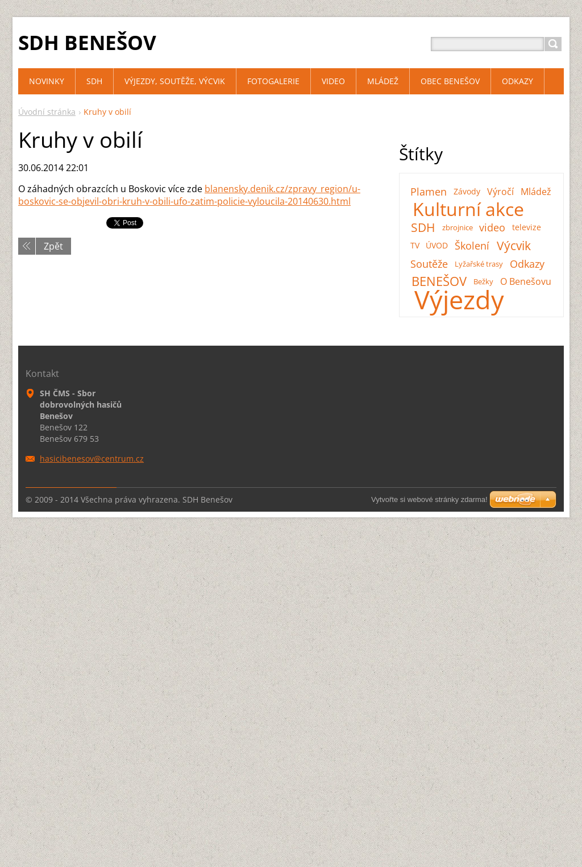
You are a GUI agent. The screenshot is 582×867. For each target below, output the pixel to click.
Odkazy (527, 264)
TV (414, 245)
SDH (423, 227)
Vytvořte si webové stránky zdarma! (429, 499)
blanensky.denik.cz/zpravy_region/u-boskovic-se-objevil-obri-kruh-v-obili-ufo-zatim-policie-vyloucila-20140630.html (189, 195)
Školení (472, 245)
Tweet (119, 222)
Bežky (483, 281)
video (492, 227)
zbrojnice (457, 227)
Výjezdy (459, 299)
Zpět (53, 246)
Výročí (500, 191)
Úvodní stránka (47, 111)
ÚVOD (437, 245)
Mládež (536, 191)
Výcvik (514, 246)
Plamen (428, 191)
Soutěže (429, 264)
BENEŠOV (439, 281)
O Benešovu (525, 281)
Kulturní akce (468, 209)
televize (526, 227)
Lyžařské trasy (479, 264)
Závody (467, 191)
